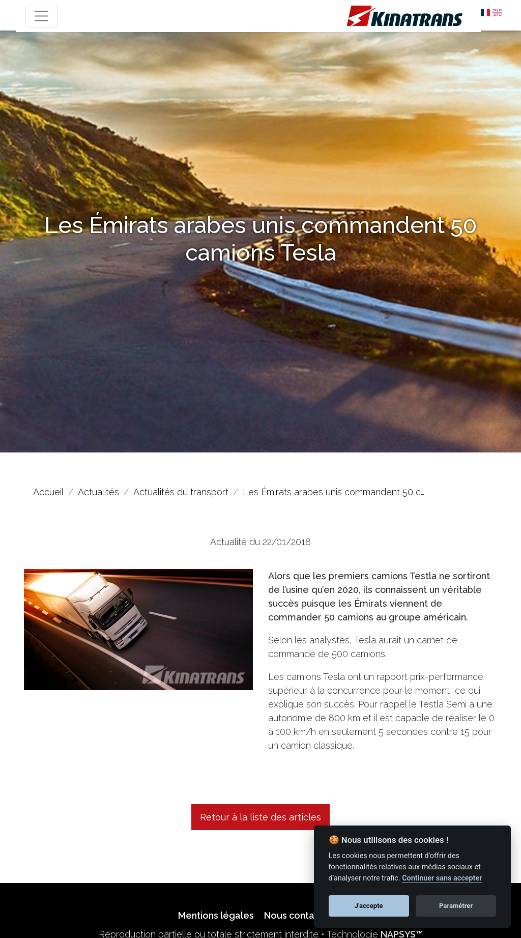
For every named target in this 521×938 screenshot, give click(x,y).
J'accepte (369, 905)
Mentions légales (216, 915)
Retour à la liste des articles (260, 817)
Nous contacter (298, 915)
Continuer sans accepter (442, 878)
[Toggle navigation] (41, 16)
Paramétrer (456, 905)
